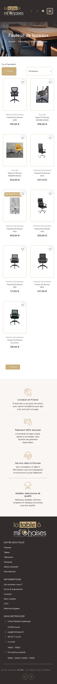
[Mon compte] (37, 11)
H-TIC (21, 670)
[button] (31, 11)
